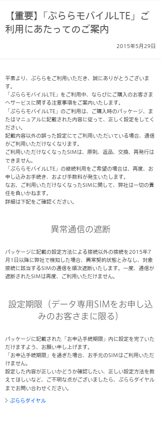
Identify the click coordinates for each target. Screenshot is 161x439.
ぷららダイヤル (28, 400)
